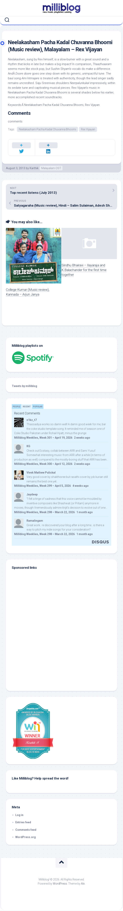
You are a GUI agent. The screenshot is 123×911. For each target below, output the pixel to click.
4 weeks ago (81, 486)
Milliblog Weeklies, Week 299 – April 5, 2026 (42, 486)
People (16, 407)
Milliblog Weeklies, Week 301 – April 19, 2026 (43, 437)
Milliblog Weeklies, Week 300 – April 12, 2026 (43, 464)
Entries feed (23, 822)
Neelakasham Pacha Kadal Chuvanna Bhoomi (47, 129)
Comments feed (25, 830)
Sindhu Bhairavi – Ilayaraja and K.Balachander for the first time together (84, 270)
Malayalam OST (51, 168)
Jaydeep (32, 494)
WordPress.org (25, 837)
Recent (27, 407)
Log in (19, 815)
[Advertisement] (36, 658)
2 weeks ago (82, 437)
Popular (37, 407)
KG (28, 446)
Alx (83, 883)
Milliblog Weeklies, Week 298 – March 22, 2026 (44, 512)
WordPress (60, 883)
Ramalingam (35, 520)
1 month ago (84, 512)
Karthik (34, 168)
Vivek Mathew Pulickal (41, 472)
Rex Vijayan (88, 129)
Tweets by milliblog (24, 386)
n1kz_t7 (32, 420)
